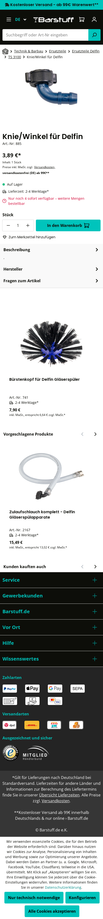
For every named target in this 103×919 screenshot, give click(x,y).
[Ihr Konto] (94, 19)
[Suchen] (94, 35)
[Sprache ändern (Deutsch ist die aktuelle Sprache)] (23, 19)
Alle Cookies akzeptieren (52, 911)
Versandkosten (44, 167)
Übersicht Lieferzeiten (59, 795)
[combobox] (45, 35)
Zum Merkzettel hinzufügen (29, 237)
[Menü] (8, 19)
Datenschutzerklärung (63, 887)
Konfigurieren (82, 897)
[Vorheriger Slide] (82, 434)
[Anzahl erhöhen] (28, 225)
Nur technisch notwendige (34, 897)
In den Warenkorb (68, 225)
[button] (51, 580)
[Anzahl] (18, 225)
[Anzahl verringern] (8, 225)
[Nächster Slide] (95, 434)
